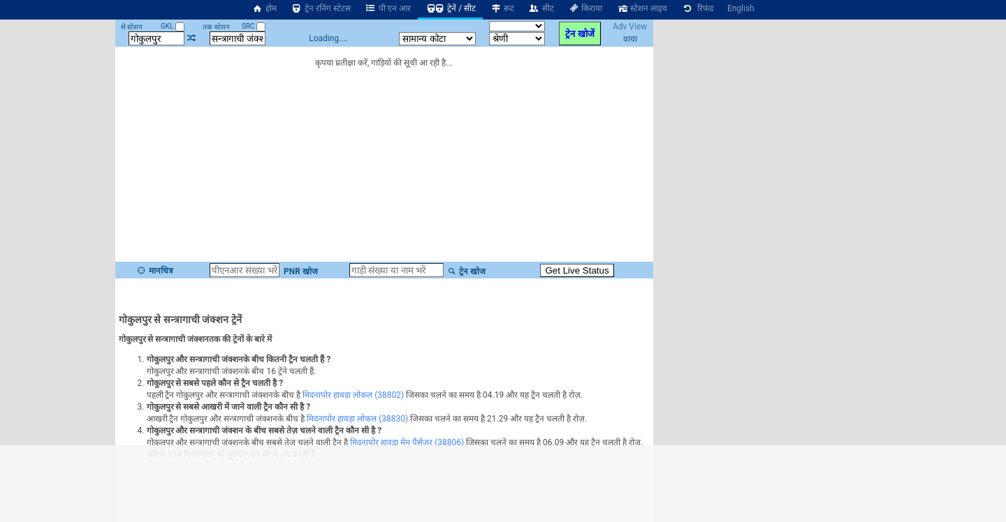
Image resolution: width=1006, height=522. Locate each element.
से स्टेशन (132, 27)
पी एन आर (388, 8)
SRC (253, 26)
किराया (585, 8)
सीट (541, 8)
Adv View (630, 26)
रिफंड (697, 8)
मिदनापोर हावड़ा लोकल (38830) (357, 419)
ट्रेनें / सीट (450, 8)
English (740, 8)
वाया (630, 39)
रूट (502, 8)
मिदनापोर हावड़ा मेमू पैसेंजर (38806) (407, 442)
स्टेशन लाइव (641, 8)
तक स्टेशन (216, 27)
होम (264, 8)
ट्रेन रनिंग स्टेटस (321, 8)
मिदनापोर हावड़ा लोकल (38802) (353, 395)
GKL (172, 26)
